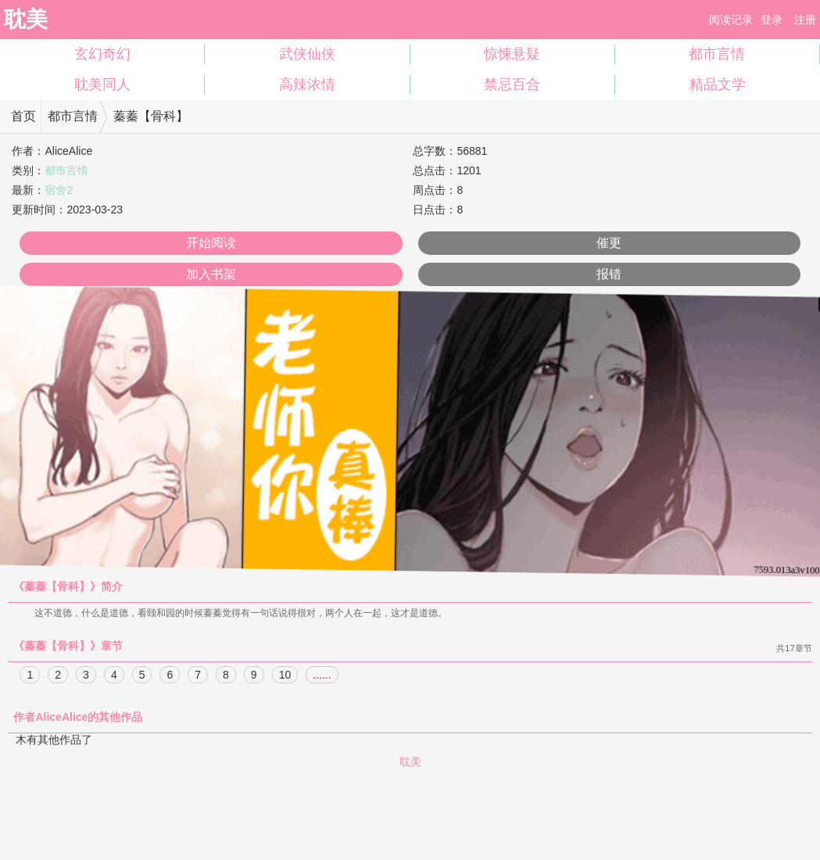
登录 (771, 19)
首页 (23, 116)
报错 (608, 274)
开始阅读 (211, 242)
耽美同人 (102, 84)
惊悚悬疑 (512, 54)
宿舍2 (59, 190)
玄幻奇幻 (102, 54)
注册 (805, 19)
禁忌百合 (512, 84)
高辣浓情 (307, 84)
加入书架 (211, 274)
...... (322, 675)
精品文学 (717, 84)
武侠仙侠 (307, 54)
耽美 (26, 19)
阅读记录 (731, 19)
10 (285, 675)
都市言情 (717, 54)
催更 (608, 242)
